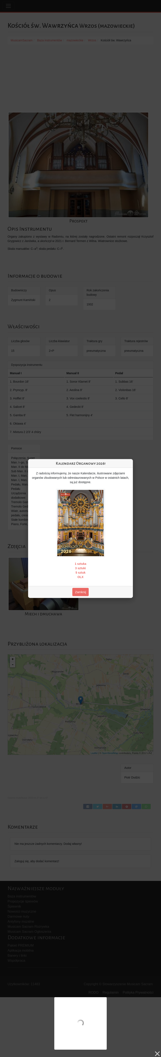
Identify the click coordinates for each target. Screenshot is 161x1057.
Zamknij (80, 592)
